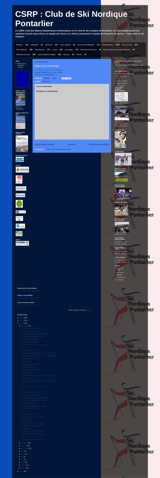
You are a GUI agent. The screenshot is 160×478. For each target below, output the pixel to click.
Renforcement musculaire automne (116, 50)
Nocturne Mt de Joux (88, 50)
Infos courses (127, 45)
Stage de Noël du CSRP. (29, 359)
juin (22, 457)
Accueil (72, 144)
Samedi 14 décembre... (28, 403)
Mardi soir (24, 389)
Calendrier (34, 45)
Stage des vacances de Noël (30, 370)
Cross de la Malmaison (85, 45)
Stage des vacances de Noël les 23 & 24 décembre (37, 381)
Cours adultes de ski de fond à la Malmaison (35, 398)
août (22, 451)
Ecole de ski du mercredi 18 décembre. (33, 386)
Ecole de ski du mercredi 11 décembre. (33, 417)
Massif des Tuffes (120, 269)
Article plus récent (44, 144)
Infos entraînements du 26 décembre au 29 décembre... (39, 356)
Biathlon (19, 45)
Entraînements (107, 45)
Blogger (88, 310)
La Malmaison (121, 277)
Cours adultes (65, 45)
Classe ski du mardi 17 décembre (31, 392)
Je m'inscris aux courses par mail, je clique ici (129, 65)
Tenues (79, 54)
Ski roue (66, 54)
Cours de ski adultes (27, 373)
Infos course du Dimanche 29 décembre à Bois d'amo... (38, 353)
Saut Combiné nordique (47, 54)
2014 (21, 320)
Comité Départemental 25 (125, 74)
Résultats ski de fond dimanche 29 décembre (35, 334)
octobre (24, 446)
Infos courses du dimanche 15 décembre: (34, 400)
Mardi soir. (24, 437)
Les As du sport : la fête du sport (31, 409)
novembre (24, 443)
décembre (24, 326)
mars (23, 462)
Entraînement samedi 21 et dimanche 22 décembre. (37, 375)
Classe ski (48, 45)
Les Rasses (120, 272)
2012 (21, 471)
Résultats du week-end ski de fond (32, 423)
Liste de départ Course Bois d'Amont (33, 336)
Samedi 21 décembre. (28, 378)
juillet (23, 454)
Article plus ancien (99, 144)
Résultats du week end (28, 367)
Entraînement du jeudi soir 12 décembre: (34, 406)
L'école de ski (40, 50)
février (23, 465)
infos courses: (25, 361)
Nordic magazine (122, 83)
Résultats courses (23, 54)
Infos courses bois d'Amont (29, 339)
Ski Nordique (121, 86)
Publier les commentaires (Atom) (58, 149)
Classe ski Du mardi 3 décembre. (31, 439)
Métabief (119, 275)
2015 (21, 318)
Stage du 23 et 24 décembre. (30, 364)
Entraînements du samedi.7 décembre (33, 425)
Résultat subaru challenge (29, 342)
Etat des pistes (122, 76)
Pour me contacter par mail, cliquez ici (121, 243)
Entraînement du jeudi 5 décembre (32, 431)
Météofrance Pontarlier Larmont (22, 65)
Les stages (69, 50)
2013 (21, 323)
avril (22, 459)
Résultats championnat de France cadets (34, 345)
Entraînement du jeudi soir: (29, 350)
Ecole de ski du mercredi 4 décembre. (33, 434)
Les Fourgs (120, 280)
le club (54, 50)
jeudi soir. (24, 384)
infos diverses (21, 50)
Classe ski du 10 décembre (29, 414)
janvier (23, 468)
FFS (118, 79)
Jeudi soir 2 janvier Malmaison (30, 328)
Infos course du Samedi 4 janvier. (31, 331)
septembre (25, 448)
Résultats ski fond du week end (31, 395)
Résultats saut (25, 420)
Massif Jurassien (122, 81)
